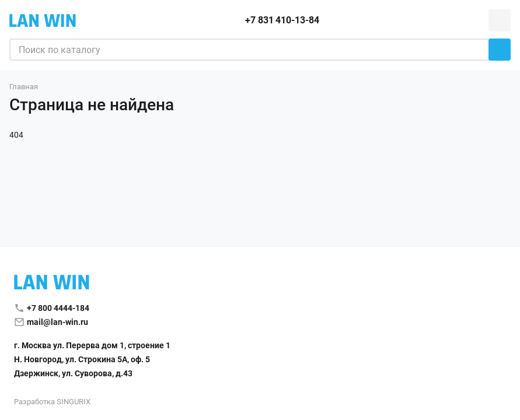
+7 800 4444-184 (58, 308)
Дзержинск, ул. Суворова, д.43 (73, 373)
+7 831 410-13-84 (282, 20)
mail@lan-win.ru (57, 322)
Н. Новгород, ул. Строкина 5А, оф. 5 (82, 359)
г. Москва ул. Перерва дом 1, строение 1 (92, 345)
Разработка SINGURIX (52, 401)
